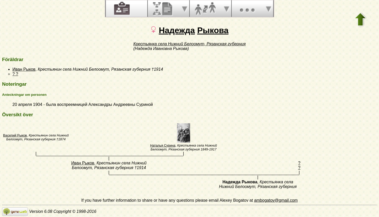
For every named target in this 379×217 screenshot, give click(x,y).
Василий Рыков (15, 135)
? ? (15, 74)
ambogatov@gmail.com (276, 200)
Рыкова (212, 30)
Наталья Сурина (162, 145)
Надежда (177, 30)
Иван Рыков (23, 69)
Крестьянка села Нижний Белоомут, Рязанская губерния (189, 44)
